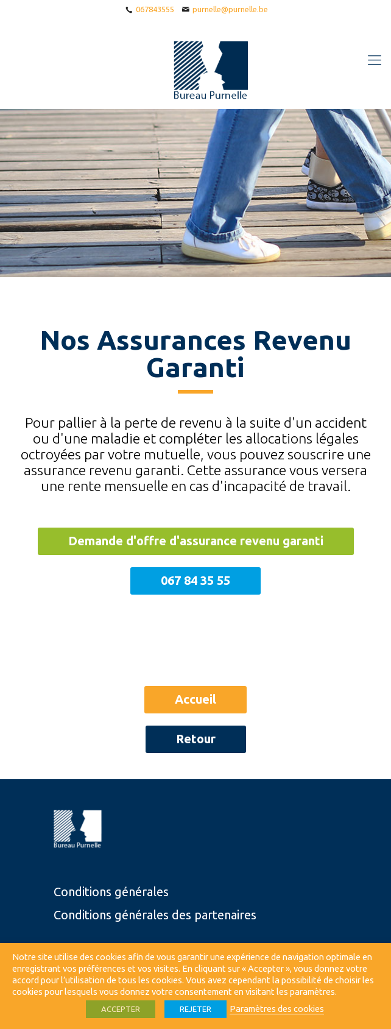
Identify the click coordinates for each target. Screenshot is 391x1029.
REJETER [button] (195, 1009)
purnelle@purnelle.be (230, 9)
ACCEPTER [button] (120, 1009)
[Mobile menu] (374, 59)
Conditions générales (111, 891)
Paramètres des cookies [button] (277, 1008)
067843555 (155, 9)
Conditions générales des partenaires (155, 915)
